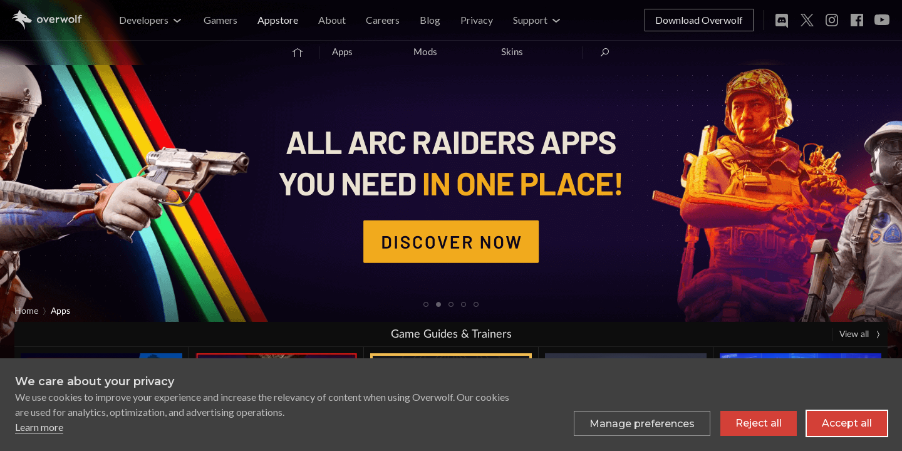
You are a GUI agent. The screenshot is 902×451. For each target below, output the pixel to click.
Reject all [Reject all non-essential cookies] (758, 423)
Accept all (847, 423)
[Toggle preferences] (642, 423)
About (332, 20)
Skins (512, 52)
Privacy (476, 20)
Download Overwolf (699, 20)
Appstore (277, 20)
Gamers (220, 20)
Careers (383, 20)
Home (26, 311)
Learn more (39, 427)
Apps (342, 52)
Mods (425, 52)
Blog (430, 20)
